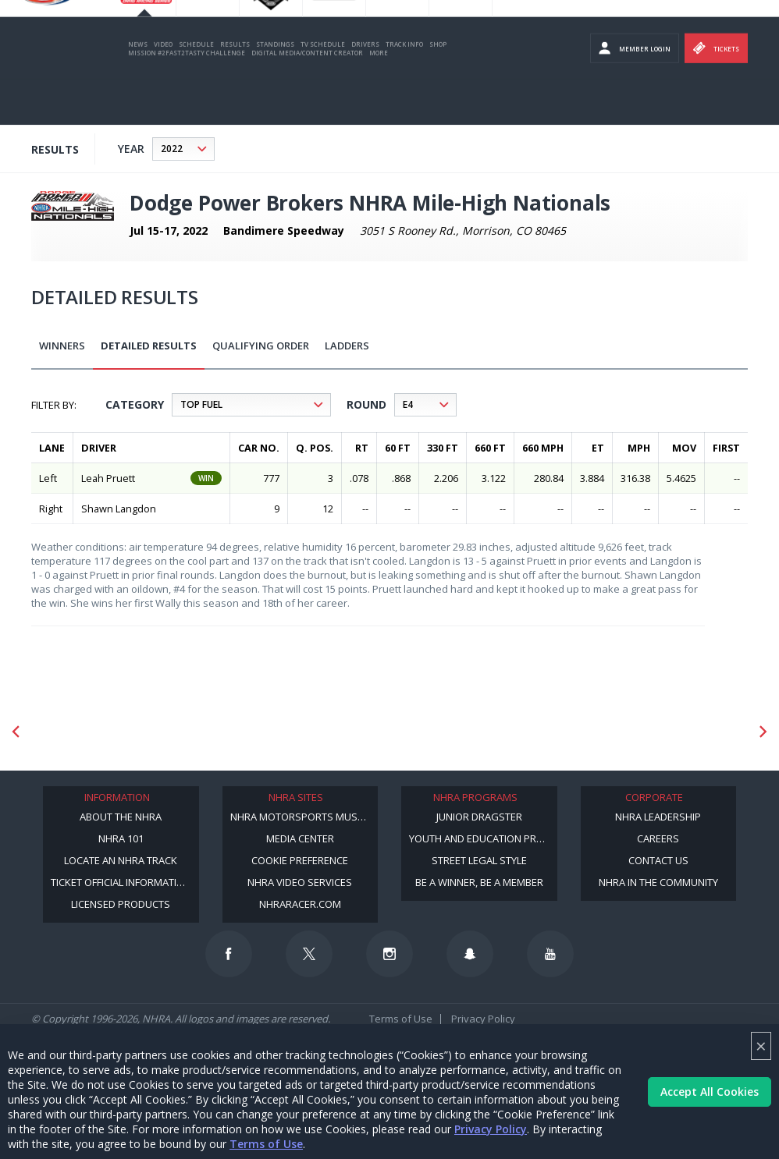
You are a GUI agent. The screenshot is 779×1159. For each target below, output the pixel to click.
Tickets (716, 93)
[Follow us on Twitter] (309, 953)
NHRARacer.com (300, 904)
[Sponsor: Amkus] (678, 730)
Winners (62, 345)
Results (235, 89)
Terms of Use (266, 1143)
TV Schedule (323, 89)
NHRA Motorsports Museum (304, 817)
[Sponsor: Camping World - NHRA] (563, 730)
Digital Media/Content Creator (307, 98)
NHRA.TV (656, 31)
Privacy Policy (490, 1129)
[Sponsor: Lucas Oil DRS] (219, 730)
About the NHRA (121, 817)
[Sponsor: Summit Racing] (448, 730)
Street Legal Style (479, 860)
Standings (275, 89)
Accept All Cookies (709, 1091)
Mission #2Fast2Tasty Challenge (186, 98)
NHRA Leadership (658, 817)
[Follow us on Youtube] (550, 953)
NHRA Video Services (299, 882)
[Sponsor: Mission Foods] (104, 730)
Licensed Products (120, 904)
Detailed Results (149, 345)
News (138, 89)
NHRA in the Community (658, 882)
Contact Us (658, 860)
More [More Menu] (378, 98)
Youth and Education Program (483, 838)
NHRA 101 (121, 838)
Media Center (300, 838)
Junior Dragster (479, 817)
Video (163, 89)
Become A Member (598, 31)
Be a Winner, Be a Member (479, 882)
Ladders (347, 345)
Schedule (196, 89)
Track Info (404, 89)
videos (761, 31)
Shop (437, 89)
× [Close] (761, 1045)
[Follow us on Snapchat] (469, 953)
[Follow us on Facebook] (228, 953)
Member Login (635, 93)
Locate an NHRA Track (120, 860)
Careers (658, 838)
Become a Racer (528, 31)
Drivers (365, 89)
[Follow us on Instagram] (389, 953)
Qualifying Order (260, 345)
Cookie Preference (299, 860)
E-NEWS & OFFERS (710, 31)
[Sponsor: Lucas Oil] (333, 730)
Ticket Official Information (121, 882)
